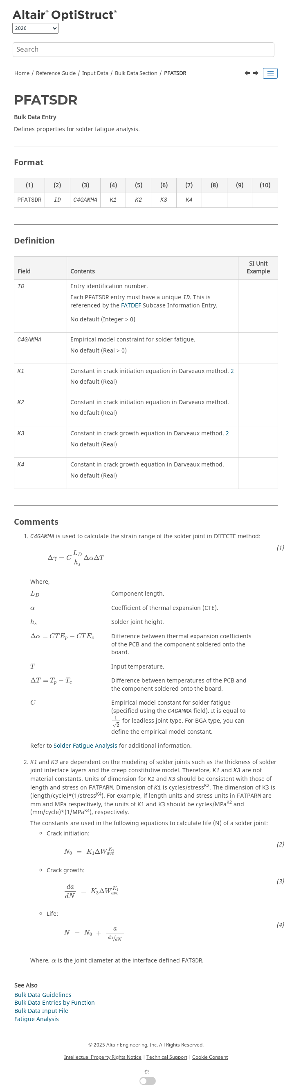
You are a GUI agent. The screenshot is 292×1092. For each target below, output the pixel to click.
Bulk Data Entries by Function (54, 1003)
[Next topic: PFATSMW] (256, 74)
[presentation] (75, 558)
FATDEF (131, 305)
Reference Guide (56, 73)
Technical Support (166, 1057)
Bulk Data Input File (41, 1011)
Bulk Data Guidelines (43, 995)
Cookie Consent (210, 1057)
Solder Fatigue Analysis (85, 746)
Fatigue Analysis (36, 1019)
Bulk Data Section (136, 73)
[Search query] (143, 49)
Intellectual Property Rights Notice (103, 1057)
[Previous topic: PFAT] (248, 74)
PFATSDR (175, 73)
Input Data (95, 73)
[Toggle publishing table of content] (270, 73)
